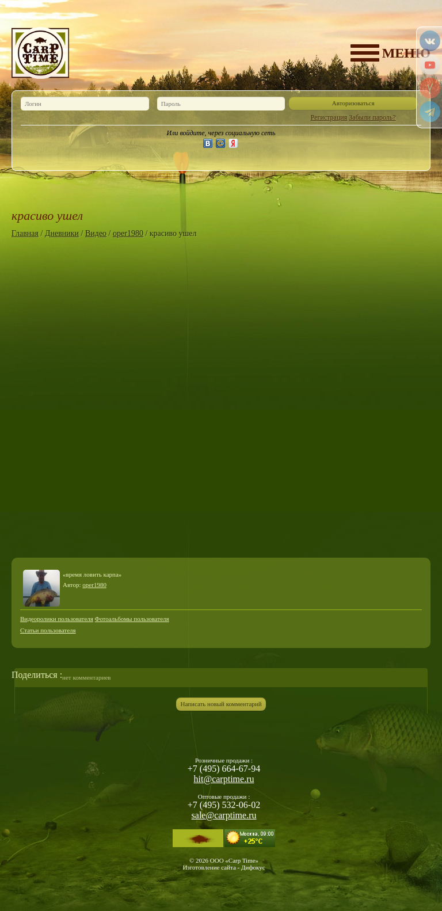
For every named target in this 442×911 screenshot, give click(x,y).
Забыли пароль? (372, 117)
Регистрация (329, 117)
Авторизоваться (353, 103)
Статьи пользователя (48, 630)
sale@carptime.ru (224, 815)
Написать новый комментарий (220, 703)
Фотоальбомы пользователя (132, 618)
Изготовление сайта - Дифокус (223, 867)
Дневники (62, 233)
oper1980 (128, 233)
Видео (95, 233)
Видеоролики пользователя (56, 618)
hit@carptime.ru (224, 779)
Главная (25, 233)
